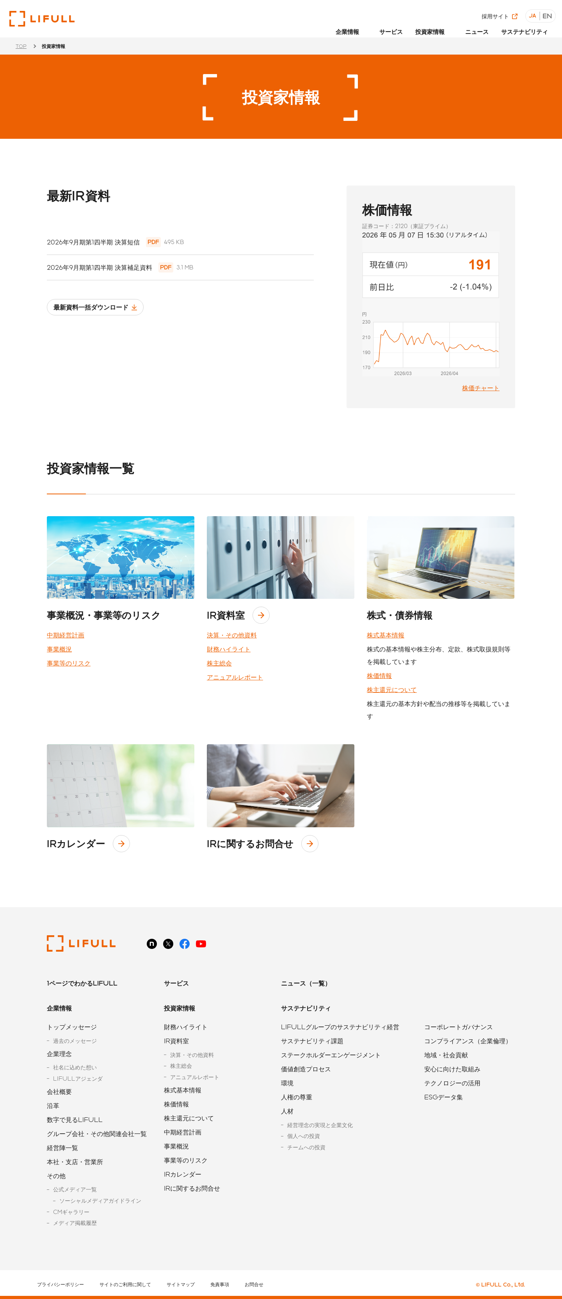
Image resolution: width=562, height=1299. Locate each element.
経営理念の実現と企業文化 (320, 1125)
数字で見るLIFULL (75, 1119)
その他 (56, 1175)
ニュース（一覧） (306, 983)
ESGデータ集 (443, 1097)
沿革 (53, 1105)
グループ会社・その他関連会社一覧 (97, 1133)
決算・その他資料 (232, 635)
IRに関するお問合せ (250, 844)
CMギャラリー (71, 1212)
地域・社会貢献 (446, 1054)
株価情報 (379, 675)
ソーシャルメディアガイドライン (100, 1200)
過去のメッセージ (75, 1040)
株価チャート (481, 387)
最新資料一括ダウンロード (100, 311)
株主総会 (219, 663)
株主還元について (392, 689)
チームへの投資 (306, 1147)
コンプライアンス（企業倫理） (468, 1040)
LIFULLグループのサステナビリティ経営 (340, 1026)
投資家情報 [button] (437, 26)
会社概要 (59, 1091)
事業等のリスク (69, 663)
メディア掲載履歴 (75, 1222)
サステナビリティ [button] (527, 26)
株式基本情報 (385, 635)
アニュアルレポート (235, 677)
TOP (21, 46)
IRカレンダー (76, 844)
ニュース (482, 26)
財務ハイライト (229, 649)
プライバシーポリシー (60, 1284)
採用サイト (497, 11)
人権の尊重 (296, 1097)
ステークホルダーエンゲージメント (331, 1054)
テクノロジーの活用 (452, 1083)
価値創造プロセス (306, 1068)
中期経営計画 (65, 635)
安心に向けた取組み (452, 1068)
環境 (287, 1083)
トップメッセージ (72, 1026)
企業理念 (59, 1053)
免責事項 (219, 1284)
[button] (362, 29)
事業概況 (59, 649)
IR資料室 (226, 615)
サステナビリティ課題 (312, 1040)
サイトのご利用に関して (125, 1284)
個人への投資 (303, 1136)
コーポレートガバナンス (458, 1026)
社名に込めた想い (75, 1067)
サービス (400, 26)
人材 (287, 1111)
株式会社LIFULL (42, 19)
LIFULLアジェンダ (78, 1078)
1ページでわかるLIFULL (82, 983)
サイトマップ (181, 1284)
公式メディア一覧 (75, 1189)
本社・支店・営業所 (75, 1161)
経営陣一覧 (62, 1147)
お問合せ (254, 1284)
